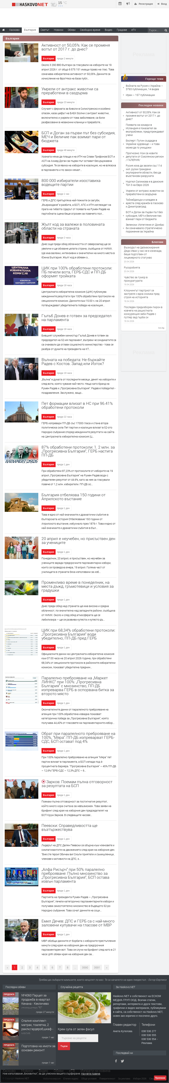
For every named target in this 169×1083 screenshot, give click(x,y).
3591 (97, 967)
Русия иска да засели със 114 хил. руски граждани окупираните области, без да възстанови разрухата (144, 171)
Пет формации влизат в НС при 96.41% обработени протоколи (77, 405)
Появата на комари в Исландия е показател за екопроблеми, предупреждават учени (145, 130)
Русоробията (132, 267)
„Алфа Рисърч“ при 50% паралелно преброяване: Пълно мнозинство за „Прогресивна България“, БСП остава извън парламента (75, 875)
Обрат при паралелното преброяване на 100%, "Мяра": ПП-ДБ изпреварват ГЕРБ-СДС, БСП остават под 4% (78, 737)
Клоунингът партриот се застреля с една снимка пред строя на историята (141, 294)
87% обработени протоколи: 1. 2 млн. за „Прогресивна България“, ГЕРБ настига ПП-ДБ (78, 451)
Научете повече (90, 1073)
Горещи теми (154, 78)
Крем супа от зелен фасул (76, 1029)
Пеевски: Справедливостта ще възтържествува (69, 827)
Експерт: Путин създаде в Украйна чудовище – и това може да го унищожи (143, 144)
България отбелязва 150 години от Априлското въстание (73, 496)
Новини (58, 30)
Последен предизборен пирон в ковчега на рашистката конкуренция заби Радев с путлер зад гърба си (143, 312)
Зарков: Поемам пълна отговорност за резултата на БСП (76, 783)
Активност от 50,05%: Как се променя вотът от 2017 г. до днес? (143, 115)
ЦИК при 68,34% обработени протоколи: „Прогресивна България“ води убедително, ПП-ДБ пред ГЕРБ (78, 634)
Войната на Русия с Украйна (143, 85)
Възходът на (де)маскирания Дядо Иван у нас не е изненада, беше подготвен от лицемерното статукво (143, 252)
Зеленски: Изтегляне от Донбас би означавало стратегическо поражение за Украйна (145, 228)
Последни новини (151, 105)
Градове (122, 30)
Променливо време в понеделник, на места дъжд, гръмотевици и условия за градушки (77, 586)
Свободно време (90, 30)
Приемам (160, 1078)
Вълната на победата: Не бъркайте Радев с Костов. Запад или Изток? (73, 361)
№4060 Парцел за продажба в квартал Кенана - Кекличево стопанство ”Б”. (35, 1001)
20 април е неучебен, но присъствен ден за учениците (78, 540)
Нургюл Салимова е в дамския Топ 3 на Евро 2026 (144, 183)
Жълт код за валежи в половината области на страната (73, 226)
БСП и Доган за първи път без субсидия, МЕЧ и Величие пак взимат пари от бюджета (78, 136)
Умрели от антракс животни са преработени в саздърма (69, 90)
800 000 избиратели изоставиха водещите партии (70, 182)
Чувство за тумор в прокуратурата (136, 279)
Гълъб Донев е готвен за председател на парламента (76, 317)
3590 (85, 967)
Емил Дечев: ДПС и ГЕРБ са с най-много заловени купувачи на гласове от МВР (78, 923)
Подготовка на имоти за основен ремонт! (38, 1048)
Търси (63, 1046)
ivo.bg (161, 328)
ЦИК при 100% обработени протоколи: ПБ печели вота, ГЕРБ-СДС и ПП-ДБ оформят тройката (76, 271)
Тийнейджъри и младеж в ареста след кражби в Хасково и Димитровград (144, 203)
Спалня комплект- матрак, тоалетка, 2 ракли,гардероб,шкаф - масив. (37, 1027)
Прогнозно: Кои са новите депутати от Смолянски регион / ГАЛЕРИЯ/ (145, 156)
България (48, 58)
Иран (129, 95)
